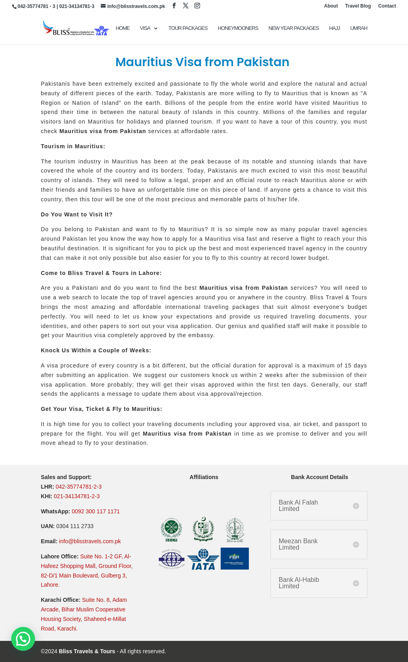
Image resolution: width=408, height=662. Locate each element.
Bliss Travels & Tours (87, 651)
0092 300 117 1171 (96, 511)
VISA (145, 28)
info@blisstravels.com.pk (90, 541)
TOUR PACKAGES (188, 28)
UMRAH (358, 28)
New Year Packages (294, 28)
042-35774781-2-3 (79, 486)
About (331, 6)
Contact (387, 6)
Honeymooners (238, 28)
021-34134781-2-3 (77, 496)
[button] (23, 639)
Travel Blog (358, 6)
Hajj (334, 28)
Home (122, 28)
